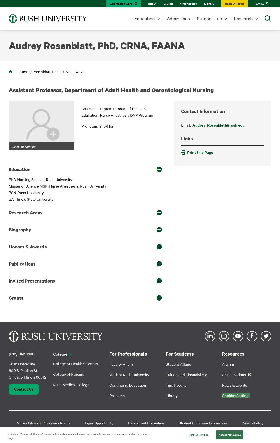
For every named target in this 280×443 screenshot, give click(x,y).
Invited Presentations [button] (32, 281)
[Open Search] (268, 18)
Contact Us (23, 389)
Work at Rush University (129, 374)
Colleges (60, 353)
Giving (168, 3)
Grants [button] (16, 298)
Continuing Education (127, 384)
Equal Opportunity (99, 422)
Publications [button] (22, 264)
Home (10, 71)
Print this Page (197, 152)
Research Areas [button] (26, 213)
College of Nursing (68, 374)
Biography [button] (20, 230)
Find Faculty (188, 3)
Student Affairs (178, 364)
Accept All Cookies (230, 436)
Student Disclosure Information (203, 422)
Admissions (178, 18)
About (152, 3)
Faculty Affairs (121, 364)
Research (243, 18)
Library (209, 3)
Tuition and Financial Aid (186, 374)
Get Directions (234, 374)
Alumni (228, 364)
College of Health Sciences (75, 363)
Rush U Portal (234, 3)
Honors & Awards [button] (28, 247)
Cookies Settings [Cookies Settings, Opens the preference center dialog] (199, 436)
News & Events (234, 384)
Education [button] (19, 169)
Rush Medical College (71, 384)
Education (144, 18)
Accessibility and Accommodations (43, 422)
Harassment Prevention (146, 422)
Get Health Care (121, 3)
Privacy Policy (252, 422)
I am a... (259, 3)
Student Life (209, 18)
